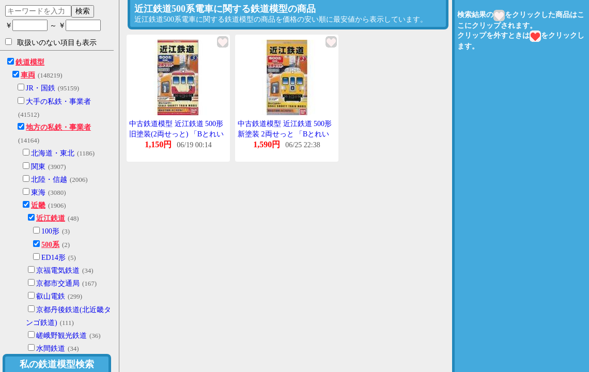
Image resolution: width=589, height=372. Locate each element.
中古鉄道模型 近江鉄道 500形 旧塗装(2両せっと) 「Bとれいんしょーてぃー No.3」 (176, 134)
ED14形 (53, 257)
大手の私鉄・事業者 (58, 101)
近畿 (38, 205)
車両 (28, 75)
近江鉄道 (50, 218)
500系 (50, 245)
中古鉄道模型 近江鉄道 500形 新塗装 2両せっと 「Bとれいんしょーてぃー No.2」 (285, 134)
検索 (82, 11)
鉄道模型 (30, 62)
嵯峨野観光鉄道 (61, 335)
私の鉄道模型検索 (57, 364)
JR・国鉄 (40, 88)
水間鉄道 (50, 348)
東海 (38, 192)
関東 (38, 167)
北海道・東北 (52, 153)
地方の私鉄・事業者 (58, 127)
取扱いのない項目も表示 (51, 42)
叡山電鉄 (50, 296)
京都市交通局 (58, 283)
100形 (50, 231)
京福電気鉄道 (58, 270)
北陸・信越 (49, 179)
